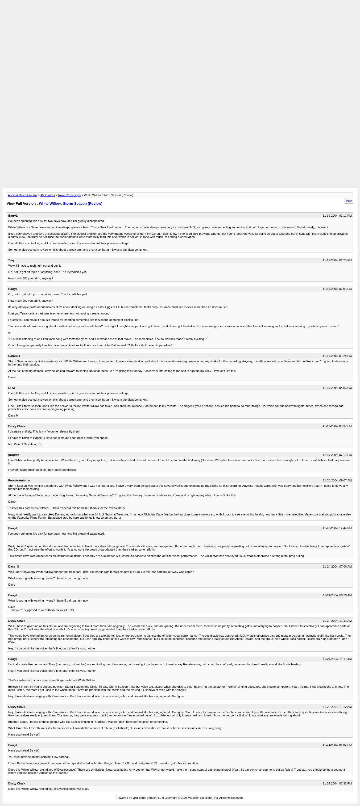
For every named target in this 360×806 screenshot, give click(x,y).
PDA (349, 200)
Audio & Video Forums (22, 195)
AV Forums (47, 195)
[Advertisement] (180, 14)
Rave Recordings (69, 195)
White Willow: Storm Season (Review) (70, 203)
